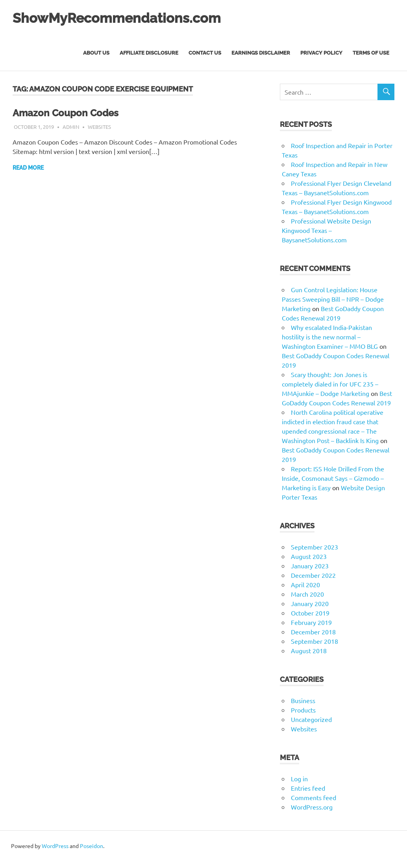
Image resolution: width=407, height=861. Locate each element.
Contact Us (205, 53)
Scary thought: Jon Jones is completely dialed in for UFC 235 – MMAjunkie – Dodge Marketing (330, 383)
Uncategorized (311, 719)
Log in (299, 778)
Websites (99, 126)
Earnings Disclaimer (260, 53)
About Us (96, 53)
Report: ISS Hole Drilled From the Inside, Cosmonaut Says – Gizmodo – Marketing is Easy (333, 478)
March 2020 (307, 594)
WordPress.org (312, 807)
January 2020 (310, 603)
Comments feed (313, 797)
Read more (28, 168)
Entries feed (308, 788)
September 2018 (314, 641)
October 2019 (310, 613)
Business (303, 700)
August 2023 (309, 556)
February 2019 (311, 622)
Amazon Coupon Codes (70, 113)
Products (303, 710)
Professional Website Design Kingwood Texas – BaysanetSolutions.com (326, 230)
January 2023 (310, 566)
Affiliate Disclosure (149, 53)
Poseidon (91, 845)
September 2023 (314, 547)
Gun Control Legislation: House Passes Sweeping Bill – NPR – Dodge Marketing (333, 299)
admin (71, 126)
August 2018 (309, 650)
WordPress (55, 845)
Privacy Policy (321, 53)
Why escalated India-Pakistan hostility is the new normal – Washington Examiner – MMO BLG (330, 336)
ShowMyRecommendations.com (128, 17)
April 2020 (305, 584)
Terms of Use (371, 53)
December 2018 (313, 632)
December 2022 (313, 575)
